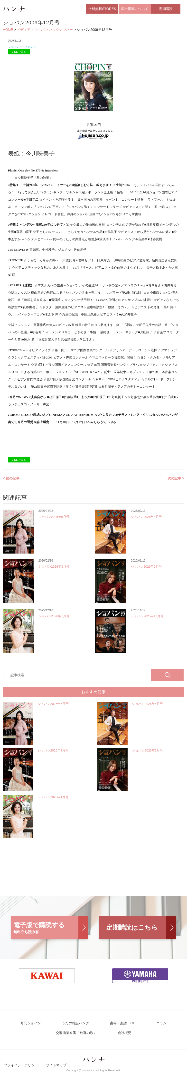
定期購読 (166, 9)
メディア (23, 31)
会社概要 (124, 1036)
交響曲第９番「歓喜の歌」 (78, 1036)
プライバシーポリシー (21, 1068)
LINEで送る (19, 53)
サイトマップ (56, 1068)
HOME (8, 31)
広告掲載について (134, 9)
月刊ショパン (35, 1025)
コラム (157, 1025)
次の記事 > (176, 480)
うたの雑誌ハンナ (77, 1025)
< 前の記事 (11, 480)
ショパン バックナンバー (53, 31)
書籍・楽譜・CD (122, 1025)
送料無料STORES (102, 9)
